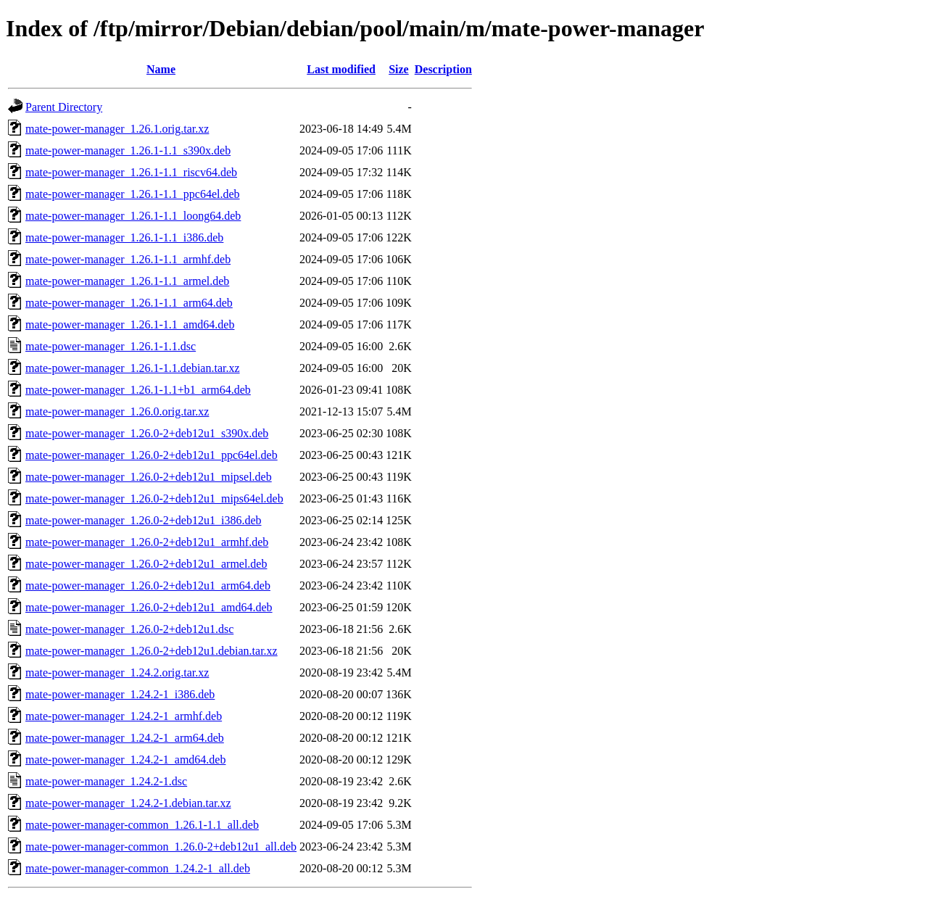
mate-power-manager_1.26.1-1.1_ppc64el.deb (132, 194)
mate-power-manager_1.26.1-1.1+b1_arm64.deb (138, 390)
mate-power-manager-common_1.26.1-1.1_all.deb (142, 825)
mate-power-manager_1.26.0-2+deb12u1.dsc (129, 629)
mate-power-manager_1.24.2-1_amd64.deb (125, 759)
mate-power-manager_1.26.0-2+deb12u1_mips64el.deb (154, 498)
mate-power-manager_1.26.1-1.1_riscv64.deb (131, 172)
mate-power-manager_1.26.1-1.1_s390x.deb (128, 150)
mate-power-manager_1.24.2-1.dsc (106, 781)
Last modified (341, 69)
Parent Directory (63, 107)
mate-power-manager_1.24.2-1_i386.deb (120, 694)
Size (399, 69)
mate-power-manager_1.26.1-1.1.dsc (110, 346)
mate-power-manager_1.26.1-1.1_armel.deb (127, 281)
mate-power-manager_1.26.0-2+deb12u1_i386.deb (143, 520)
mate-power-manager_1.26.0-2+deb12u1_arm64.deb (147, 585)
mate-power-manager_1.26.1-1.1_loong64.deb (133, 216)
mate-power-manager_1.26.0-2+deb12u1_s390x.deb (146, 433)
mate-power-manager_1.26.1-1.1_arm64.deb (129, 303)
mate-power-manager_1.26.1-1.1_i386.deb (124, 237)
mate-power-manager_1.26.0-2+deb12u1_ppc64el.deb (151, 455)
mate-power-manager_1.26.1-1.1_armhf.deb (128, 259)
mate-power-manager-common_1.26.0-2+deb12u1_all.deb (161, 846)
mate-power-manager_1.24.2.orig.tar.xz (117, 672)
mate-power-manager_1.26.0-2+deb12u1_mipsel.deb (148, 477)
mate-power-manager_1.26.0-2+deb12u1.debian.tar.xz (151, 651)
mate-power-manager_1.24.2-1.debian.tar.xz (128, 803)
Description (443, 69)
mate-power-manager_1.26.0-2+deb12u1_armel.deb (146, 564)
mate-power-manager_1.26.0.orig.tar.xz (117, 411)
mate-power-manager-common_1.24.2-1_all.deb (137, 868)
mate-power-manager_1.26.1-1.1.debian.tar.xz (132, 368)
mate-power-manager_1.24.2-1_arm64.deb (124, 738)
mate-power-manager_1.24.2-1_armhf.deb (123, 716)
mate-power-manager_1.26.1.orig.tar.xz (117, 129)
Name (160, 69)
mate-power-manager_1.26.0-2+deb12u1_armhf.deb (146, 542)
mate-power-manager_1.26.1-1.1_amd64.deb (129, 324)
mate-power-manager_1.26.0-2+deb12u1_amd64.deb (149, 607)
